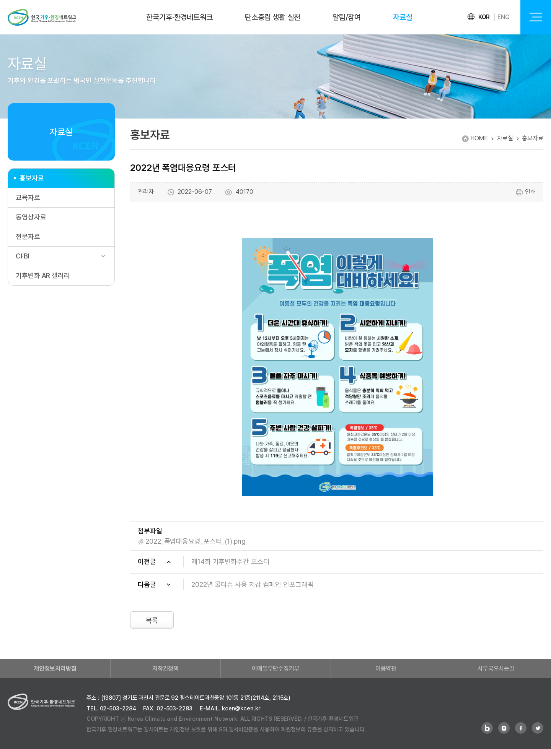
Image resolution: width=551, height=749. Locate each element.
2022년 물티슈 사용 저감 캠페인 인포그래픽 (252, 584)
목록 (152, 620)
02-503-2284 (118, 708)
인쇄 (525, 192)
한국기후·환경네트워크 (179, 17)
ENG (503, 17)
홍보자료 (32, 178)
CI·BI (22, 256)
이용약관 (386, 668)
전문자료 (28, 236)
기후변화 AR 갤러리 (43, 275)
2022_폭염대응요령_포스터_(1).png (195, 541)
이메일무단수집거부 (276, 668)
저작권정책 (165, 668)
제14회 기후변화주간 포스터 (230, 561)
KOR (484, 17)
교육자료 (28, 197)
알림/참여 (347, 17)
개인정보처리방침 (55, 668)
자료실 (402, 17)
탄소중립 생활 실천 (272, 17)
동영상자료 (31, 217)
